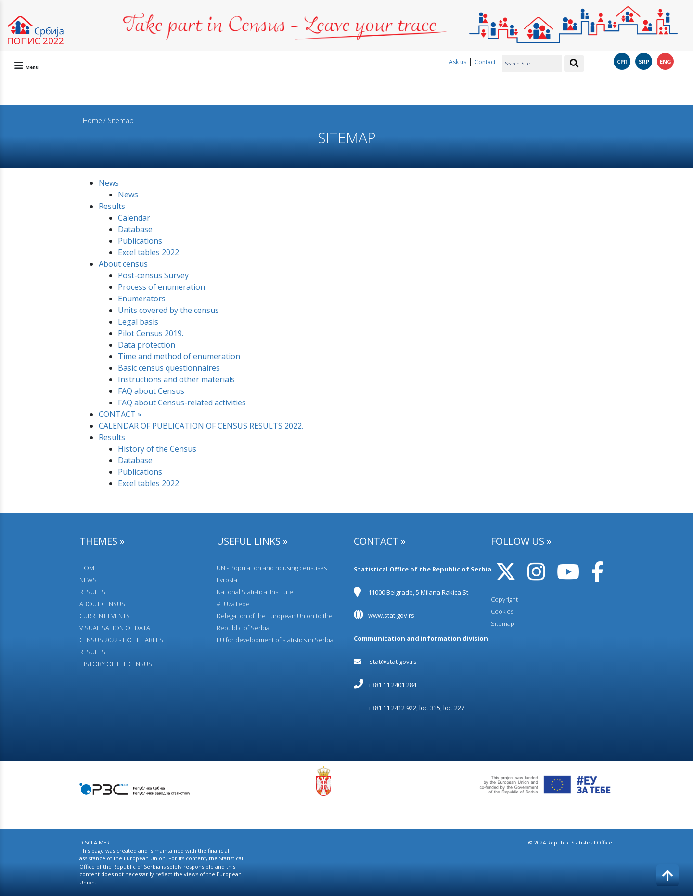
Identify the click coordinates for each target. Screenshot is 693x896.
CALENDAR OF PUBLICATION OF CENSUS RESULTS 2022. (201, 425)
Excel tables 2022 (148, 252)
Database (135, 229)
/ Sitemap (118, 120)
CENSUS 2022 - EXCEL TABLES (121, 640)
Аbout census (123, 264)
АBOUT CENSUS (102, 603)
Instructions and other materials (176, 379)
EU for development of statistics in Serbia (275, 640)
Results (112, 206)
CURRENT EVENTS (104, 615)
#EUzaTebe (233, 603)
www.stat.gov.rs (391, 615)
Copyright (504, 599)
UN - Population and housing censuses (272, 567)
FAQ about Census (151, 391)
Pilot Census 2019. (150, 333)
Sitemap (502, 623)
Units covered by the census (168, 310)
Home (92, 120)
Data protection (146, 344)
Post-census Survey (153, 275)
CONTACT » (120, 414)
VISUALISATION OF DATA (114, 627)
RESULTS (92, 591)
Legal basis (138, 321)
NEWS (88, 579)
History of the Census (157, 448)
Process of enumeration (161, 287)
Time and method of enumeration (179, 356)
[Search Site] (532, 63)
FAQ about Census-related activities (182, 402)
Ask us (457, 62)
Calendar (134, 217)
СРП (622, 61)
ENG (665, 61)
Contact (485, 62)
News (109, 183)
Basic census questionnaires (169, 368)
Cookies (502, 611)
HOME (88, 567)
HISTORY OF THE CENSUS (115, 664)
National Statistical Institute (255, 591)
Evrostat (228, 579)
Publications (140, 240)
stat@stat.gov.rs (393, 661)
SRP (644, 61)
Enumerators (142, 298)
